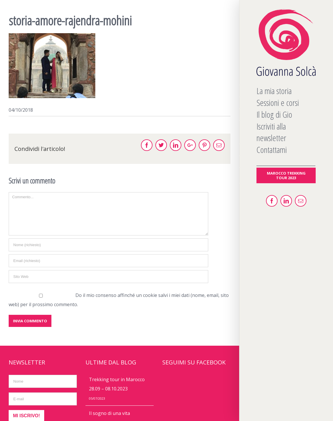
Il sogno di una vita (109, 413)
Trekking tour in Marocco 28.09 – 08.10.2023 (117, 384)
